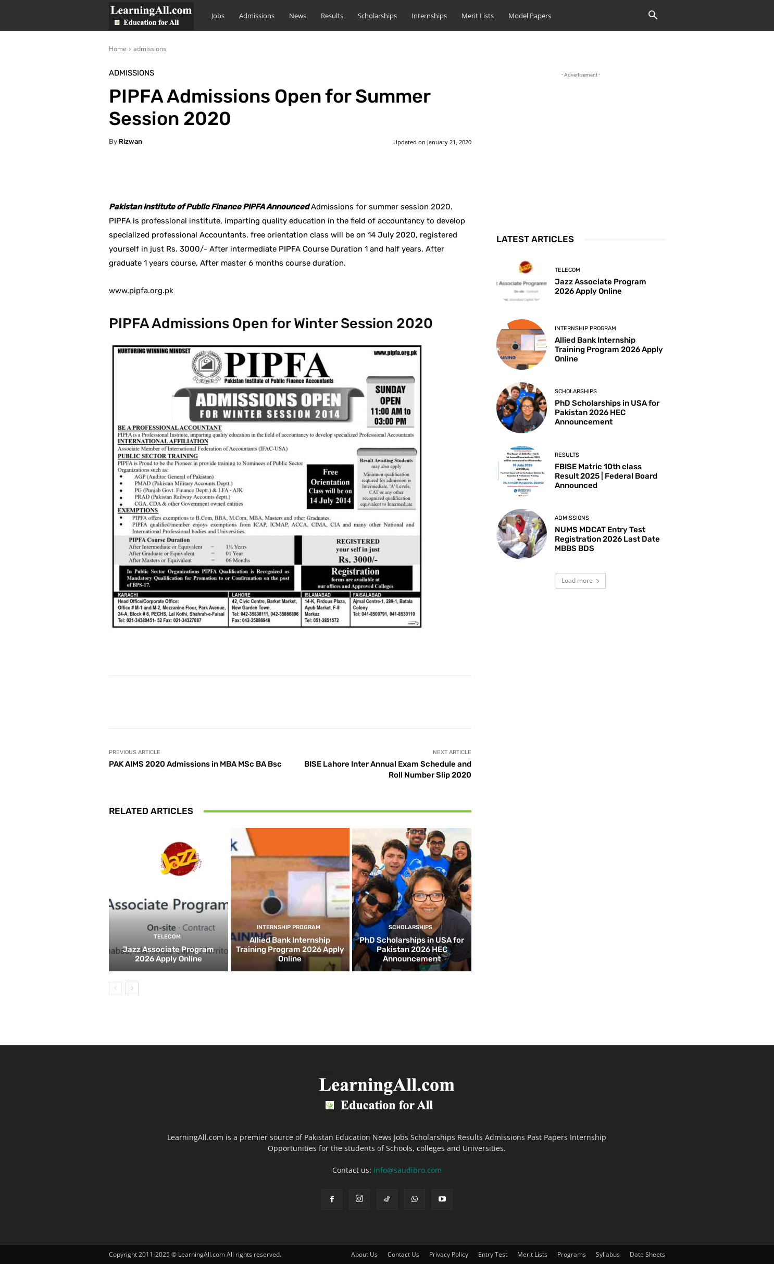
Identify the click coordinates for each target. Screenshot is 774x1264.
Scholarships (377, 15)
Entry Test (492, 1254)
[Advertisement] (580, 145)
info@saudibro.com (407, 1170)
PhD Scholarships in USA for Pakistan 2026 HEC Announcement (411, 949)
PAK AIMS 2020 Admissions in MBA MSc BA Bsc (195, 764)
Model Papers (529, 15)
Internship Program (288, 927)
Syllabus (608, 1254)
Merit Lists (477, 15)
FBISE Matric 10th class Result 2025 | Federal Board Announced (606, 476)
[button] (652, 16)
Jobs (217, 15)
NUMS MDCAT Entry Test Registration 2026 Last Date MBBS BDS (607, 539)
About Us (364, 1254)
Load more (580, 580)
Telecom (167, 937)
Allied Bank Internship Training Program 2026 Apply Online (290, 949)
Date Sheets (647, 1254)
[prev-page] (115, 988)
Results (332, 15)
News (297, 15)
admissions (149, 48)
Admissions (256, 15)
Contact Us (403, 1254)
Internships (429, 15)
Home (118, 48)
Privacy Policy (448, 1254)
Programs (571, 1254)
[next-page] (132, 988)
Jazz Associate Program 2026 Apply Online (168, 954)
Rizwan (130, 141)
